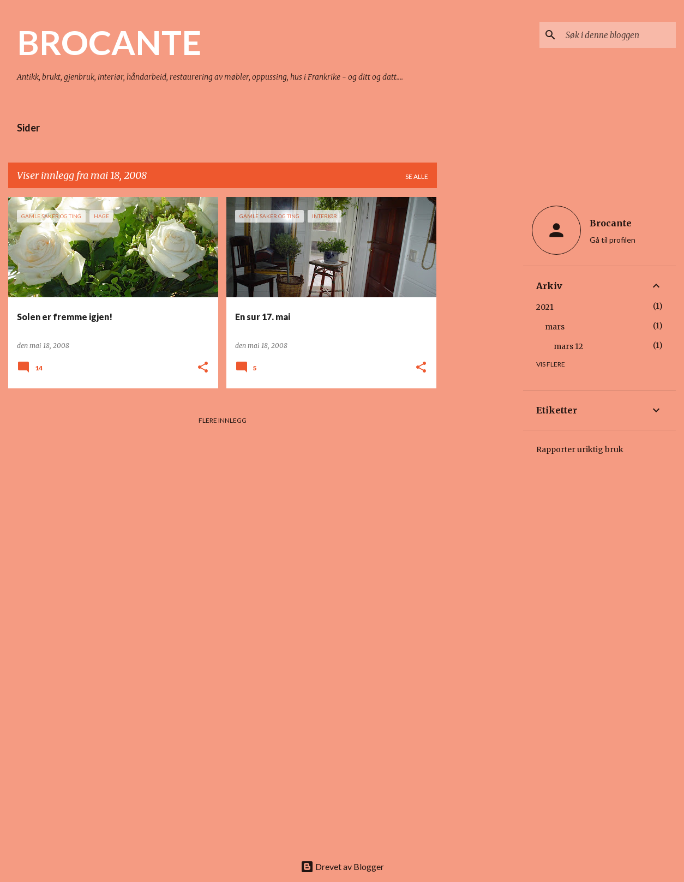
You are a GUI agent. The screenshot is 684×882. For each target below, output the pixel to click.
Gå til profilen (612, 239)
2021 (545, 307)
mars (555, 327)
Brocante (611, 223)
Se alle (416, 176)
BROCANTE (109, 42)
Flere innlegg (223, 420)
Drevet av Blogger (342, 866)
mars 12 (568, 346)
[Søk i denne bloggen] (618, 35)
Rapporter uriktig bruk (579, 449)
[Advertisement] (480, 360)
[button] (202, 368)
